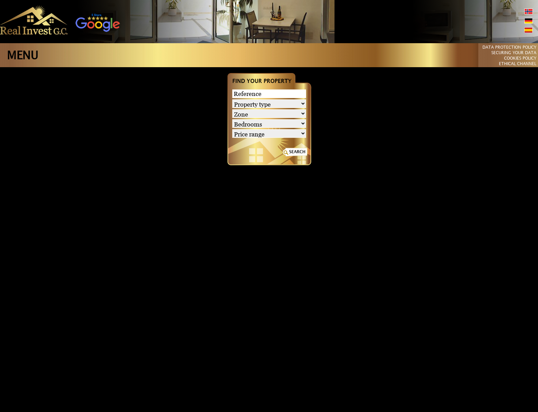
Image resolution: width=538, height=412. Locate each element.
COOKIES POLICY (520, 58)
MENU (22, 56)
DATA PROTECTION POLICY (509, 47)
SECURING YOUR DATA (513, 53)
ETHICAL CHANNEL (517, 64)
